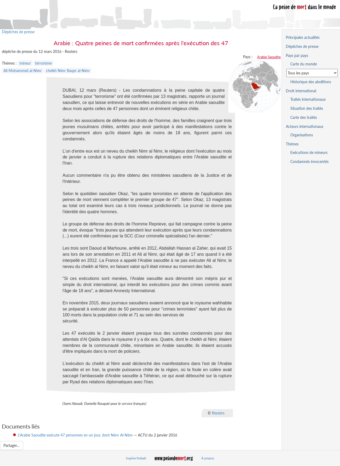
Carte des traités (303, 117)
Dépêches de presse (18, 32)
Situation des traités (306, 108)
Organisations (301, 135)
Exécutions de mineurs (309, 152)
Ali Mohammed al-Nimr (22, 70)
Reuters (218, 412)
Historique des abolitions (310, 81)
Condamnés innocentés (309, 161)
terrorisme (43, 63)
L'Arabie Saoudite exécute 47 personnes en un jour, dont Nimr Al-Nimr (75, 435)
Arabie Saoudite (269, 57)
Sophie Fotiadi (136, 458)
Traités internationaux (308, 99)
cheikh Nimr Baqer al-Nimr (68, 70)
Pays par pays (297, 55)
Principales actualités (303, 37)
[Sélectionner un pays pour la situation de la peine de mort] (312, 73)
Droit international (301, 91)
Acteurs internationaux (304, 126)
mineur (25, 63)
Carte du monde (303, 64)
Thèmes (292, 144)
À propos (207, 458)
